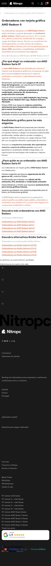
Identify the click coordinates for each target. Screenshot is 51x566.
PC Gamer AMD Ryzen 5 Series (15, 518)
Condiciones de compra (11, 450)
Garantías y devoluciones (12, 412)
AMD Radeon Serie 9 (40, 55)
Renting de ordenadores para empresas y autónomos (24, 377)
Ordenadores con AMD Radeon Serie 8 (18, 228)
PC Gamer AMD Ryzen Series (14, 512)
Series (4, 55)
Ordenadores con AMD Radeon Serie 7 (18, 225)
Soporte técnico (8, 422)
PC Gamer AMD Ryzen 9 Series (15, 525)
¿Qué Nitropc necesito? (11, 405)
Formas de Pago (8, 443)
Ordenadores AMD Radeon (19, 55)
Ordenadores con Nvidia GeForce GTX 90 (19, 254)
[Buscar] (35, 3)
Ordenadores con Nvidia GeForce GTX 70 (19, 248)
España (5, 389)
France (4, 392)
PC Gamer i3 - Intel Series (12, 499)
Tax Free (5, 461)
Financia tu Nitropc (10, 465)
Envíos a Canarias (9, 468)
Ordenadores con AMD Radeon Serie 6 (18, 221)
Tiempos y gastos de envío (12, 436)
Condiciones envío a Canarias (14, 380)
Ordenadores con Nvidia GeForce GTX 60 (19, 245)
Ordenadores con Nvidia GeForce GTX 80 (19, 251)
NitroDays (6, 480)
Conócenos (6, 353)
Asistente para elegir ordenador (15, 427)
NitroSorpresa (7, 483)
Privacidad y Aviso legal (11, 365)
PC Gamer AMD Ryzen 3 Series (15, 515)
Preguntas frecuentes (10, 456)
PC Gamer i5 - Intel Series (12, 502)
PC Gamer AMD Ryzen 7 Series (15, 521)
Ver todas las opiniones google (17, 537)
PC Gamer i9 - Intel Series (12, 508)
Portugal (5, 396)
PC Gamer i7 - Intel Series (12, 505)
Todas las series (8, 528)
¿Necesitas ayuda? (9, 417)
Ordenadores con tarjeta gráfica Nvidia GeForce (21, 241)
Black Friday (7, 477)
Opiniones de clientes (11, 356)
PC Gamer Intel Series (11, 495)
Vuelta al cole (7, 487)
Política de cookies (9, 372)
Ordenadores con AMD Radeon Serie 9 (18, 231)
